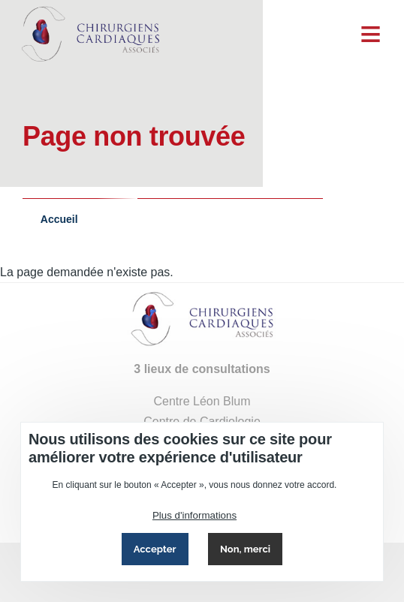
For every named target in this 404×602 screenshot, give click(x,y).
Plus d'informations (194, 515)
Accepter (155, 549)
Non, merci (245, 549)
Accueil (59, 219)
